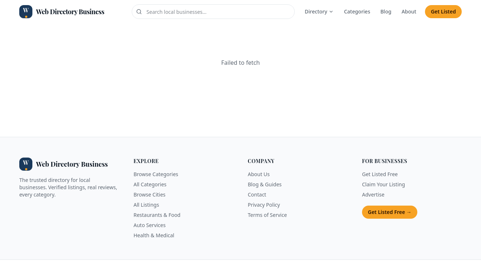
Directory (319, 11)
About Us (259, 174)
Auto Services (150, 225)
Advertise (373, 194)
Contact (257, 194)
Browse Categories (156, 174)
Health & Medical (154, 235)
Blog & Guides (265, 184)
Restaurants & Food (157, 214)
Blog (385, 11)
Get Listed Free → (390, 212)
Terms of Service (267, 214)
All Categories (150, 184)
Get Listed (443, 11)
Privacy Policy (264, 204)
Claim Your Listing (383, 184)
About (409, 11)
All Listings (146, 204)
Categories (357, 11)
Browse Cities (150, 194)
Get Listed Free (380, 174)
